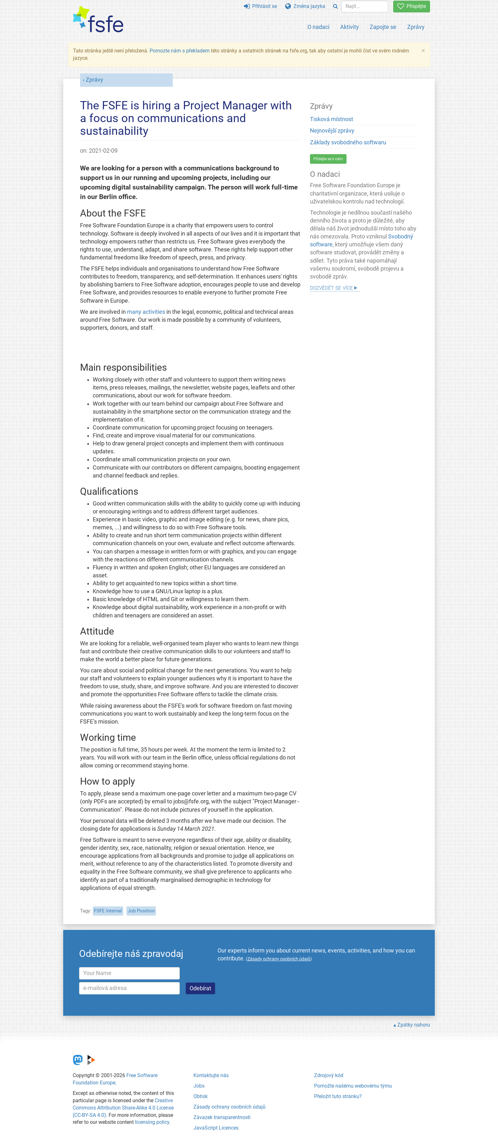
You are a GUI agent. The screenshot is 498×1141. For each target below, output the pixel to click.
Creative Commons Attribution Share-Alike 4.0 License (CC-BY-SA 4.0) (123, 1107)
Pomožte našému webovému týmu (353, 1086)
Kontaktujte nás (211, 1075)
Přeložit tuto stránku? (338, 1096)
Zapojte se (383, 27)
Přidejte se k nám (328, 159)
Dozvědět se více (331, 287)
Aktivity (349, 27)
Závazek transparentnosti (222, 1117)
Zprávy (416, 27)
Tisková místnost (331, 119)
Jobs (199, 1086)
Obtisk (200, 1096)
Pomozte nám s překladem (180, 51)
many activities (146, 312)
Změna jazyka (305, 6)
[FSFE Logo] (98, 19)
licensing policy (152, 1122)
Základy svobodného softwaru (348, 142)
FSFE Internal (108, 911)
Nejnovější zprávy (332, 130)
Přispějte (411, 6)
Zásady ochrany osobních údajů (229, 1107)
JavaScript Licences (216, 1128)
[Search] (335, 6)
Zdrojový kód (328, 1075)
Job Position (141, 911)
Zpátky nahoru (413, 1025)
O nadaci (318, 27)
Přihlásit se (260, 6)
